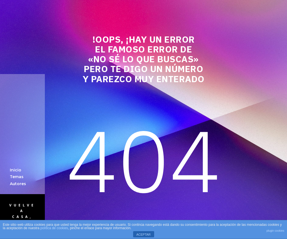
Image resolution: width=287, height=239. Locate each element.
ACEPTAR (143, 234)
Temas (17, 176)
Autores (18, 183)
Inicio (15, 170)
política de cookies (54, 228)
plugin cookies (275, 230)
